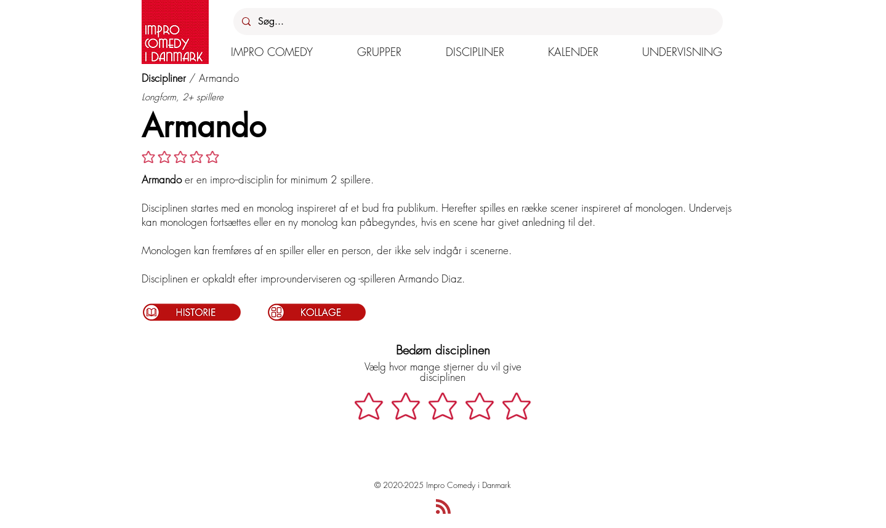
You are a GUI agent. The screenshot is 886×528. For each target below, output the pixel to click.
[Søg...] (477, 21)
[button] (272, 51)
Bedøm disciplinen (443, 350)
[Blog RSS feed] (443, 507)
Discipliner (164, 78)
